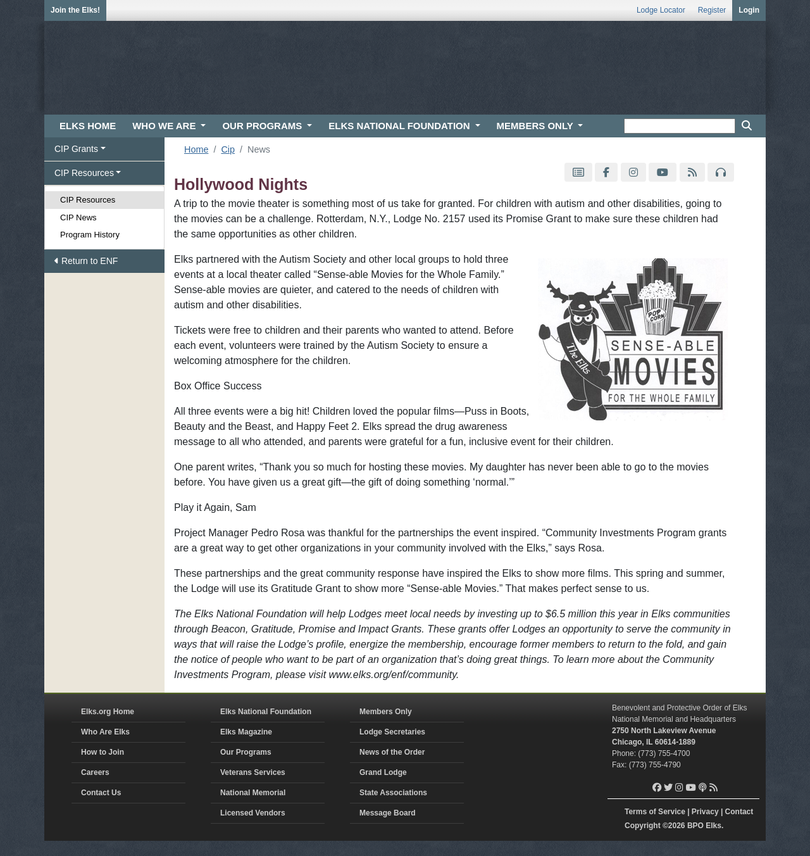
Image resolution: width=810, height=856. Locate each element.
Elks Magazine (246, 731)
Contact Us (101, 792)
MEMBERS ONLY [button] (536, 125)
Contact (739, 811)
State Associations (393, 792)
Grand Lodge (383, 772)
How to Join (102, 752)
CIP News (78, 217)
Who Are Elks (105, 731)
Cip (228, 149)
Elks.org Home (107, 711)
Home (196, 149)
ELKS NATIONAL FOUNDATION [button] (400, 125)
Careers (95, 772)
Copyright (643, 825)
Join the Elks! (75, 10)
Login (748, 10)
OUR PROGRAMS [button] (263, 125)
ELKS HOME (87, 125)
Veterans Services (252, 772)
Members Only (385, 711)
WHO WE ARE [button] (165, 125)
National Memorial (252, 792)
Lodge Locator (661, 10)
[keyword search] (679, 126)
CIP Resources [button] (84, 173)
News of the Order (392, 752)
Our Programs (245, 752)
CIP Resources (87, 200)
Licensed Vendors (252, 813)
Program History (90, 234)
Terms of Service (655, 811)
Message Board (387, 813)
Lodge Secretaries (392, 731)
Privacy (705, 811)
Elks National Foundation (265, 711)
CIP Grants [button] (76, 149)
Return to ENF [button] (86, 261)
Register (712, 10)
